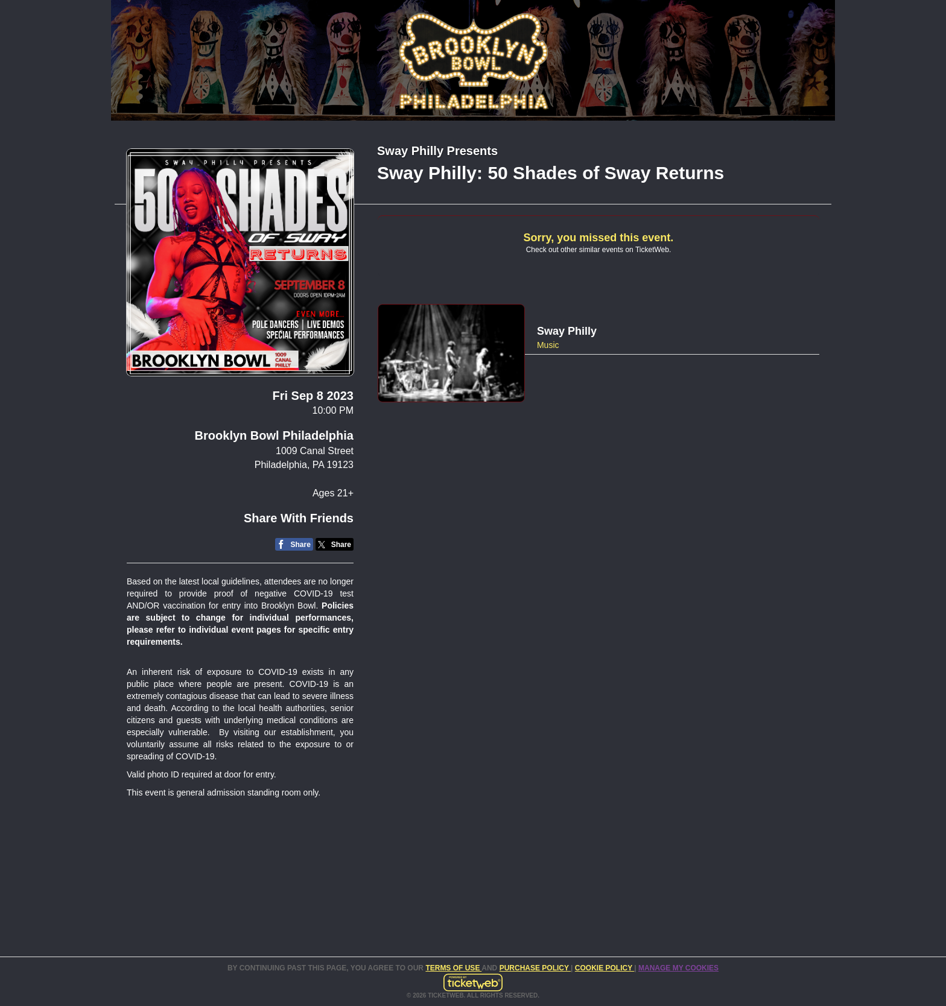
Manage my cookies (678, 968)
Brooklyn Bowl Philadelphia (274, 435)
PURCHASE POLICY (535, 968)
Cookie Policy (604, 968)
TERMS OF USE (453, 968)
